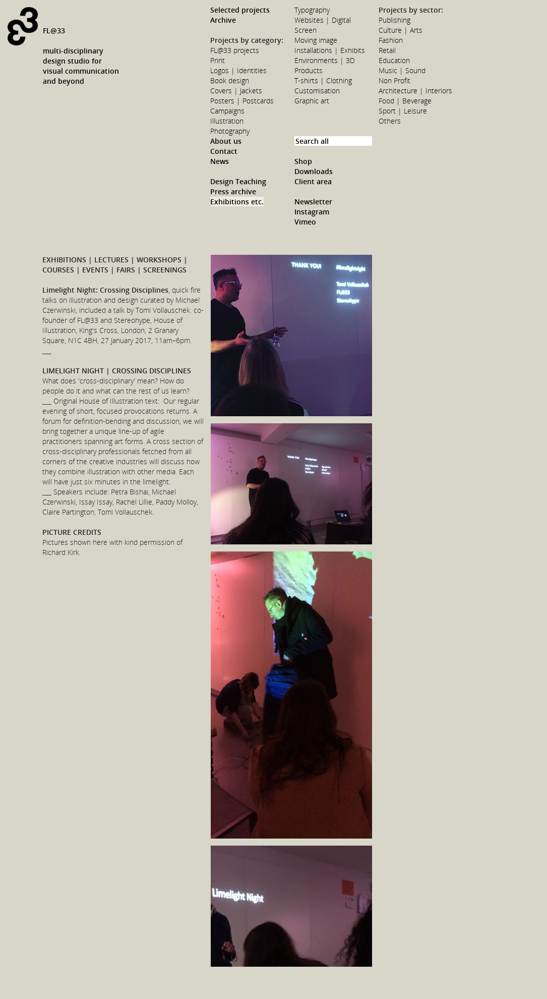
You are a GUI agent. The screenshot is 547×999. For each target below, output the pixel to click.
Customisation (317, 90)
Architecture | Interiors (415, 90)
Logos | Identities (238, 70)
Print (217, 60)
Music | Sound (402, 70)
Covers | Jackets (236, 90)
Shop (303, 161)
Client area (313, 181)
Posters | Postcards (242, 100)
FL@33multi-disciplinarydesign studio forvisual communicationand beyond (81, 56)
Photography (230, 131)
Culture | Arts (400, 30)
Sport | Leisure (403, 111)
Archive (223, 20)
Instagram (311, 211)
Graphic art (311, 100)
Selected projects (240, 10)
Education (394, 60)
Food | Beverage (405, 100)
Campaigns (227, 111)
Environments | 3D (324, 60)
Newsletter (313, 201)
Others (390, 121)
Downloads (313, 171)
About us (225, 141)
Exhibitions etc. (237, 201)
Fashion (391, 40)
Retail (387, 50)
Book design (229, 80)
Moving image (315, 40)
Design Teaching (238, 181)
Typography (312, 10)
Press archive (233, 191)
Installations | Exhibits (329, 50)
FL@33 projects (234, 50)
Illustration (227, 121)
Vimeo (305, 222)
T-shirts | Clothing (323, 80)
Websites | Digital (322, 20)
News (219, 161)
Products (308, 70)
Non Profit (394, 80)
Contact (223, 151)
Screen (305, 30)
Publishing (394, 20)
